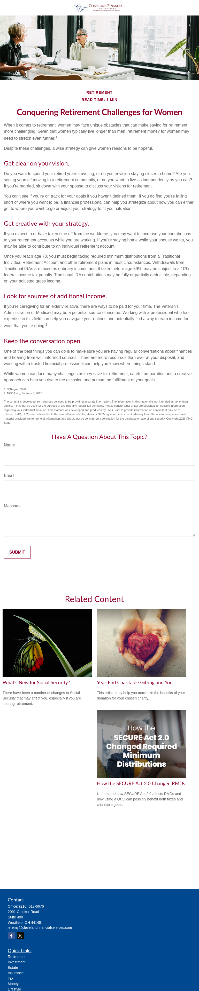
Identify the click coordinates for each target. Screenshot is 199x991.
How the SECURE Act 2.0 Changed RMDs (141, 783)
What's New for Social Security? (36, 682)
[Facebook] (11, 935)
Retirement (16, 957)
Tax (10, 978)
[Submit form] (17, 552)
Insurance (16, 973)
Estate (13, 967)
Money (13, 984)
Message (12, 506)
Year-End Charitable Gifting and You (135, 682)
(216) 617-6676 (31, 906)
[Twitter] (20, 935)
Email (9, 475)
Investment (16, 962)
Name (9, 445)
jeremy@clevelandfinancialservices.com (40, 927)
